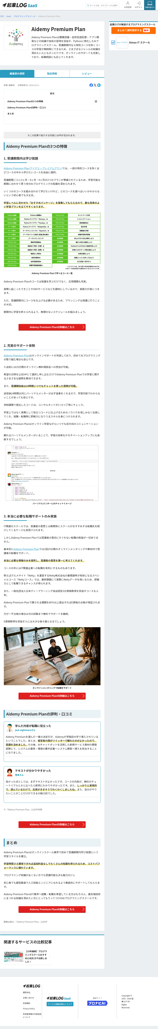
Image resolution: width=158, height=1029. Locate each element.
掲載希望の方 (149, 7)
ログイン (138, 7)
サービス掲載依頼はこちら (60, 1007)
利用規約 (26, 1006)
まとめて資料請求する (129, 30)
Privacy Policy (29, 1011)
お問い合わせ (28, 1000)
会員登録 (127, 7)
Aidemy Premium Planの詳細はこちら (52, 327)
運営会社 (26, 995)
